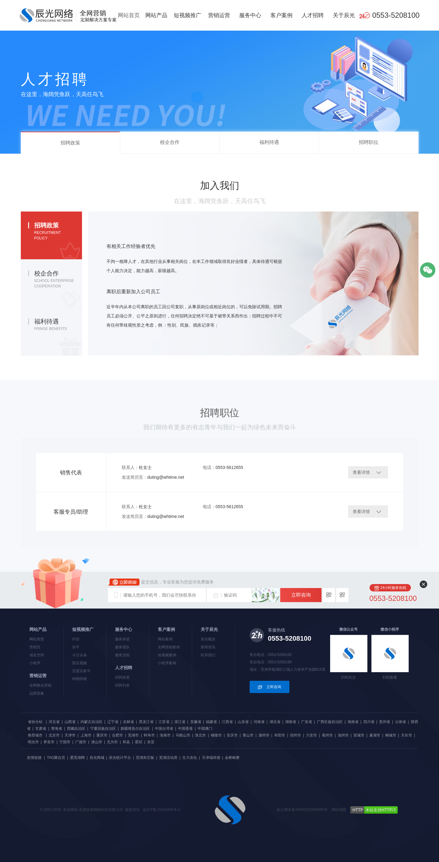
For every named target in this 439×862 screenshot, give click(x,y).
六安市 (311, 735)
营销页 (34, 647)
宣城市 (358, 735)
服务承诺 (122, 639)
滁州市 (264, 735)
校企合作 (170, 142)
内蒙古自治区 (91, 722)
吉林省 (128, 722)
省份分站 (35, 722)
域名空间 (36, 655)
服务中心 (250, 15)
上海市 (85, 735)
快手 (76, 647)
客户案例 (281, 15)
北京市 (54, 735)
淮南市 (165, 735)
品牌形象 (36, 693)
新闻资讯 (208, 647)
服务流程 (122, 655)
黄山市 (248, 735)
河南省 (259, 722)
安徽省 (195, 722)
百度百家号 (81, 671)
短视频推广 (187, 15)
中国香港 (185, 728)
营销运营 (219, 15)
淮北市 (200, 735)
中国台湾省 (164, 728)
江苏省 (163, 722)
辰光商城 (97, 757)
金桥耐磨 (232, 757)
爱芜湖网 (77, 757)
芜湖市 (133, 735)
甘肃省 (40, 728)
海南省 (353, 722)
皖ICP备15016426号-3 (161, 810)
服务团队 (122, 647)
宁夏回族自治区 (103, 728)
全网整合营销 (40, 685)
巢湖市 (374, 735)
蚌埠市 (149, 735)
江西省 (227, 722)
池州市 (343, 735)
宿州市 (295, 735)
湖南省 (290, 722)
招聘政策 (70, 142)
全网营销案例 (169, 647)
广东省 (306, 722)
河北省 (54, 722)
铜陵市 (216, 735)
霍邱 (138, 742)
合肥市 (117, 735)
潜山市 (96, 742)
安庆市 (232, 735)
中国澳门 (205, 728)
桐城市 (390, 735)
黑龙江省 (146, 722)
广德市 (80, 742)
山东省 (243, 722)
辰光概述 (208, 639)
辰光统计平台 (120, 757)
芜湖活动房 (168, 757)
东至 (150, 742)
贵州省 (384, 722)
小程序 (34, 663)
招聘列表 (122, 685)
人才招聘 (313, 15)
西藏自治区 (76, 728)
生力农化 (189, 757)
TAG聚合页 (56, 757)
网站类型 (36, 639)
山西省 (70, 722)
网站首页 (129, 15)
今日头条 (79, 655)
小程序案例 (167, 663)
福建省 (211, 722)
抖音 (76, 639)
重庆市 (101, 735)
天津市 (70, 735)
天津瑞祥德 (211, 757)
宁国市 (64, 742)
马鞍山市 (183, 735)
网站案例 (165, 639)
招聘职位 (368, 142)
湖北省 (275, 722)
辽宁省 (112, 722)
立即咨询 (301, 595)
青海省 (56, 728)
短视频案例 (167, 655)
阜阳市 (279, 735)
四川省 (368, 722)
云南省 (400, 722)
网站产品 (156, 15)
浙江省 (179, 722)
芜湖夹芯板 (145, 757)
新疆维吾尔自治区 (135, 728)
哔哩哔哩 (79, 679)
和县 (126, 742)
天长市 (406, 735)
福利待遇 (269, 142)
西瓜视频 (79, 663)
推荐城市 (35, 735)
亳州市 (327, 735)
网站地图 (339, 810)
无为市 (112, 742)
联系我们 (208, 655)
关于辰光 (344, 15)
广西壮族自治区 (330, 722)
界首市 (48, 742)
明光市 (33, 742)
